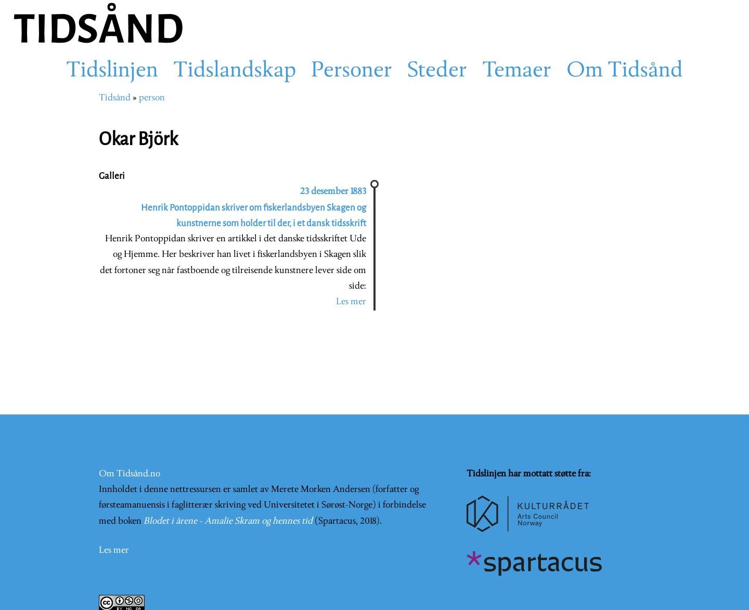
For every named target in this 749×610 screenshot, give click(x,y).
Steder (437, 71)
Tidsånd (115, 98)
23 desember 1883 (333, 192)
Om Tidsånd (624, 71)
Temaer (516, 71)
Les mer (351, 302)
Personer (351, 71)
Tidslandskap (234, 71)
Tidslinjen (112, 71)
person (152, 98)
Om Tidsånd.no (129, 474)
